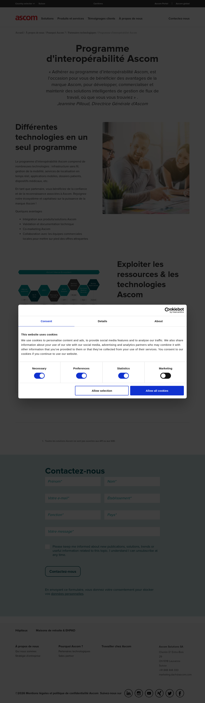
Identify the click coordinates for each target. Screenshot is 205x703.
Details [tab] (102, 321)
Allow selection (102, 390)
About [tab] (158, 321)
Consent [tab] (46, 321)
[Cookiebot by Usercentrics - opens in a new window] (167, 310)
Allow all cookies (157, 390)
